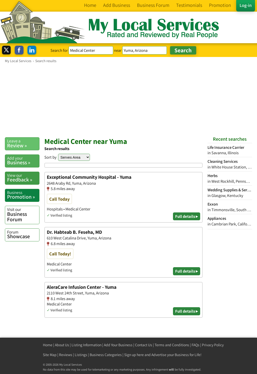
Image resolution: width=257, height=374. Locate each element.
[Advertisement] (128, 100)
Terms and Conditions (172, 345)
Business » (23, 160)
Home (47, 345)
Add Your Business (118, 345)
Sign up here (134, 354)
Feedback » (23, 177)
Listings (81, 354)
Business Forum (23, 214)
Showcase (23, 234)
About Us (62, 345)
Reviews (65, 354)
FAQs (195, 345)
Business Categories (106, 354)
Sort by (50, 157)
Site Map (50, 354)
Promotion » (23, 195)
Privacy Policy (213, 345)
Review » (23, 143)
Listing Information (86, 345)
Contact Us (143, 345)
